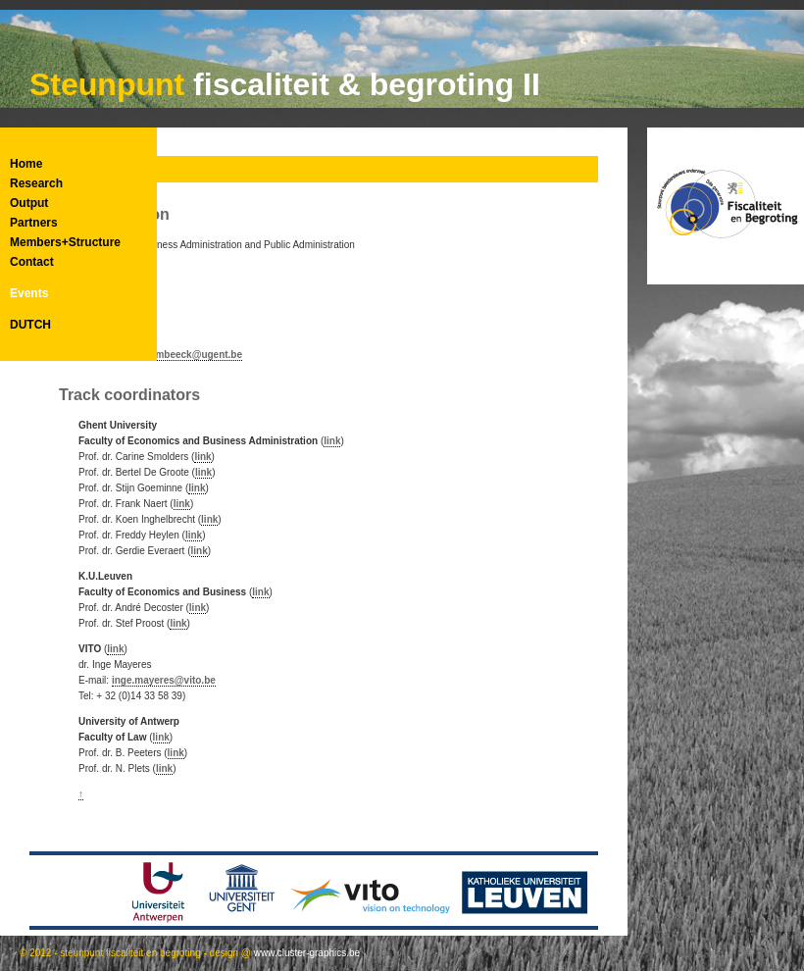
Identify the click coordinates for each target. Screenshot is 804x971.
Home (26, 164)
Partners (34, 223)
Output (29, 203)
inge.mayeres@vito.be (164, 680)
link (332, 440)
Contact (32, 262)
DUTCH (30, 325)
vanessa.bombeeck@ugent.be (172, 354)
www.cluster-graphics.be (307, 952)
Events (29, 293)
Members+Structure (65, 242)
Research (36, 183)
